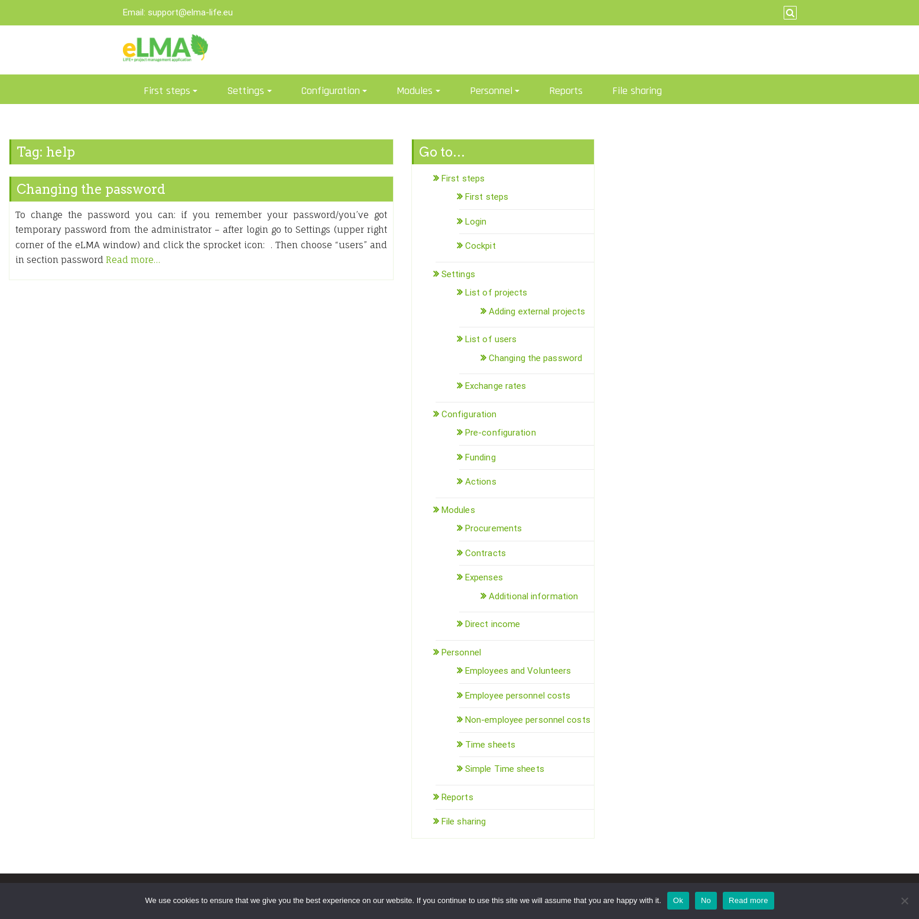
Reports (566, 91)
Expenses (484, 577)
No (706, 900)
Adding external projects (537, 311)
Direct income (492, 624)
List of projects (496, 292)
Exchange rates (495, 386)
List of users (491, 339)
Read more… (133, 259)
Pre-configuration (500, 432)
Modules (415, 91)
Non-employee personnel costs (527, 720)
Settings (245, 91)
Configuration (330, 91)
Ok (678, 900)
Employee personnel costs (517, 695)
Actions (480, 481)
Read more (748, 900)
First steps (167, 91)
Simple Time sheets (504, 769)
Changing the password (91, 189)
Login (476, 221)
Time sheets (490, 744)
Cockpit (480, 246)
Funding (480, 457)
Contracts (485, 553)
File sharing (637, 91)
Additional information (533, 596)
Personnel (491, 91)
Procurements (493, 528)
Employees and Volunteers (518, 670)
